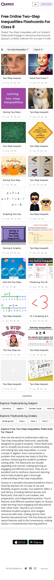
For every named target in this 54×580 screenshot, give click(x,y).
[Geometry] (6, 408)
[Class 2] (33, 421)
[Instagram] (35, 568)
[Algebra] (20, 408)
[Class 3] (45, 421)
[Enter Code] (46, 4)
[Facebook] (30, 568)
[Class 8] (38, 50)
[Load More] (27, 396)
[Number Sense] (35, 408)
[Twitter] (25, 568)
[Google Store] (36, 542)
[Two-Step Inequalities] (17, 50)
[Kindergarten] (8, 421)
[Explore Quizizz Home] (7, 4)
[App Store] (20, 542)
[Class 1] (22, 421)
